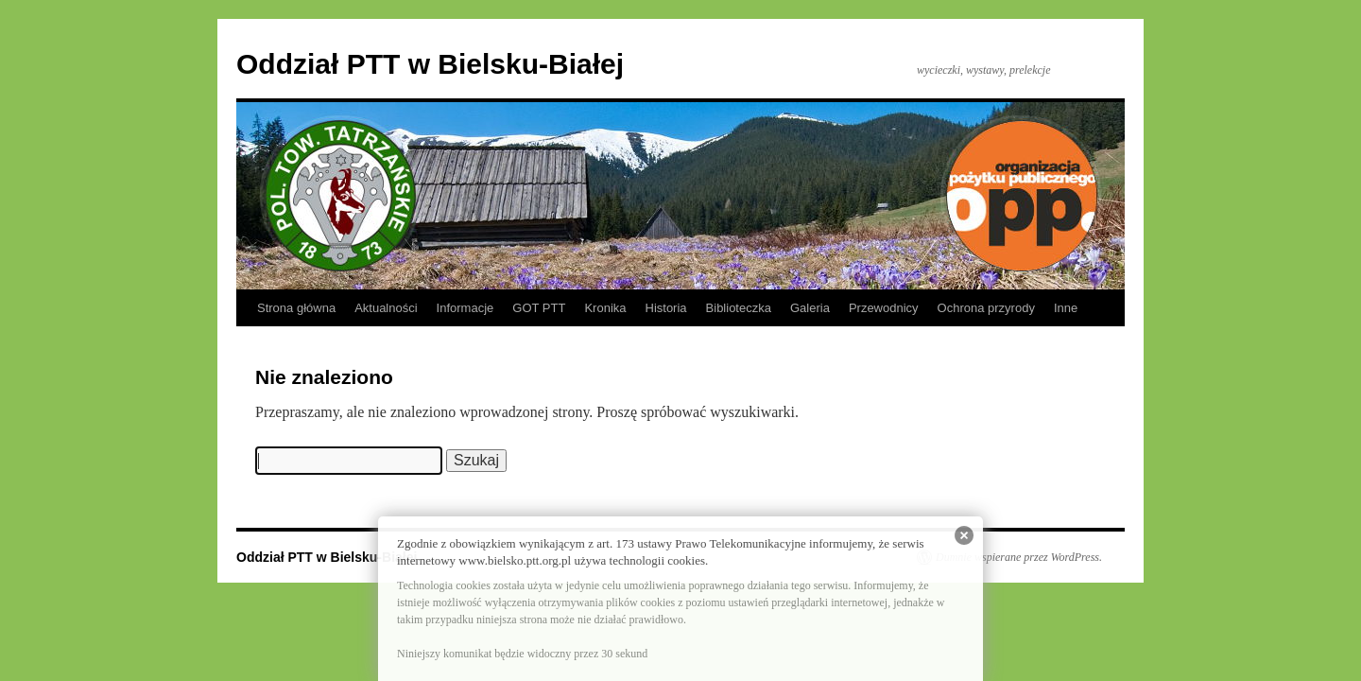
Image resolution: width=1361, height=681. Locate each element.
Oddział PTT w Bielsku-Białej (430, 63)
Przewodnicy (884, 308)
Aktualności (385, 308)
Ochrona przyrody (986, 308)
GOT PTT (538, 308)
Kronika (605, 308)
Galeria (810, 308)
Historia (666, 308)
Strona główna (296, 308)
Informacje (465, 308)
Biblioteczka (738, 308)
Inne (1065, 308)
